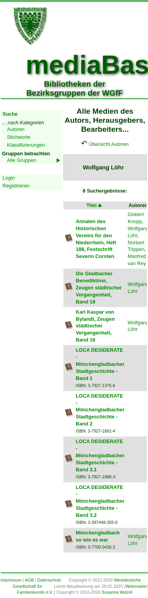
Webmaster (136, 586)
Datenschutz (49, 580)
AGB (29, 580)
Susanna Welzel (117, 592)
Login (9, 178)
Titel (95, 205)
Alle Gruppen (21, 160)
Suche (10, 114)
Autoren (16, 129)
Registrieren (16, 186)
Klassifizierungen (26, 145)
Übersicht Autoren (109, 144)
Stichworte (19, 137)
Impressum (11, 580)
